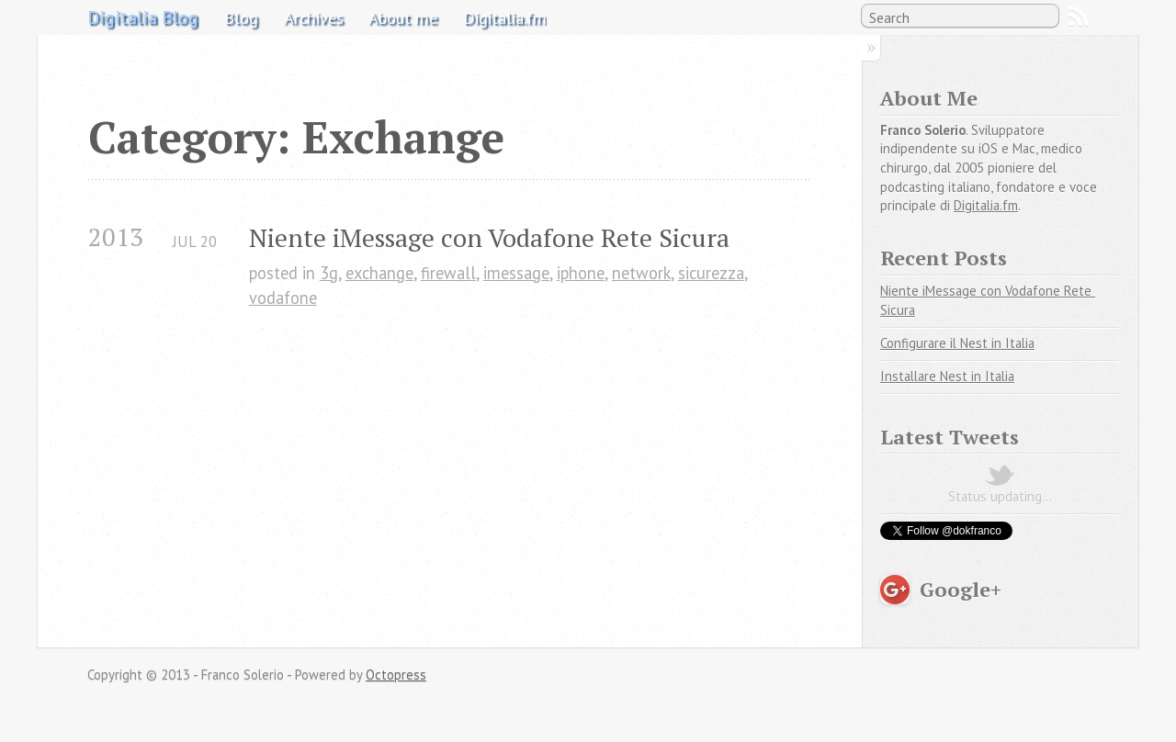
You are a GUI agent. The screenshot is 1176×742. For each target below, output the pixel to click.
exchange (379, 273)
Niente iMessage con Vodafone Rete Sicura (489, 237)
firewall (448, 273)
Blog (241, 17)
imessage (516, 273)
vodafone (283, 298)
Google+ (960, 589)
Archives (314, 17)
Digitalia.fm (505, 17)
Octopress (396, 674)
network (641, 273)
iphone (581, 273)
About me (402, 17)
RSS (1079, 16)
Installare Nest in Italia (947, 376)
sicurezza (711, 273)
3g (329, 273)
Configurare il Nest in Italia (957, 343)
